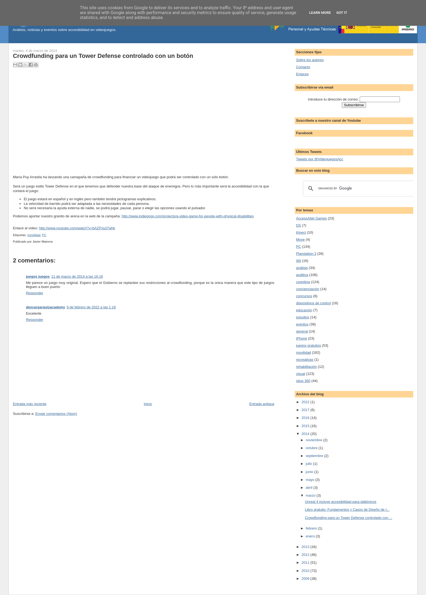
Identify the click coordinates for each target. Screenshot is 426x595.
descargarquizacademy (45, 307)
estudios (302, 317)
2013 (306, 547)
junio (310, 472)
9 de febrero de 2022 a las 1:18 (91, 307)
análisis (302, 268)
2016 (306, 418)
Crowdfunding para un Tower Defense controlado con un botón (103, 55)
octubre (312, 448)
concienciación (307, 289)
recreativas (305, 360)
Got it (341, 13)
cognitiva (303, 282)
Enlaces (302, 74)
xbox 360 (303, 381)
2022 (306, 402)
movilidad (33, 235)
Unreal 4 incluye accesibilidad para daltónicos (340, 502)
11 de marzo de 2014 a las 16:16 (77, 276)
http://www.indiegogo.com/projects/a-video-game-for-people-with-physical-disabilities (188, 216)
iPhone (301, 338)
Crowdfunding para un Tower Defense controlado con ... (348, 518)
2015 (306, 426)
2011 (306, 562)
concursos (304, 296)
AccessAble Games (311, 218)
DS (298, 225)
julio (309, 464)
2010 (306, 571)
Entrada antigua (261, 404)
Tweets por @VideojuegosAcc (319, 159)
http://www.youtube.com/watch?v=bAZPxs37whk (77, 228)
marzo (311, 495)
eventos (302, 324)
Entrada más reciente (29, 404)
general (302, 331)
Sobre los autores (310, 60)
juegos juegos (37, 276)
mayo (310, 480)
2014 (306, 434)
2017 (306, 410)
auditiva (302, 275)
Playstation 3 (306, 254)
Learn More (320, 13)
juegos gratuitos (308, 345)
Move (300, 239)
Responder (34, 293)
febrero (312, 528)
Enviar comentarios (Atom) (56, 414)
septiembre (315, 456)
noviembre (314, 440)
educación (304, 310)
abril (309, 488)
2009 (306, 579)
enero (311, 536)
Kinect (301, 232)
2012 (306, 555)
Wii (298, 261)
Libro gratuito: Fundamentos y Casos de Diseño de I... (347, 510)
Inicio (148, 404)
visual (300, 374)
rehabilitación (306, 367)
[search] (358, 188)
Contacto (303, 67)
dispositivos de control (313, 303)
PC (44, 235)
